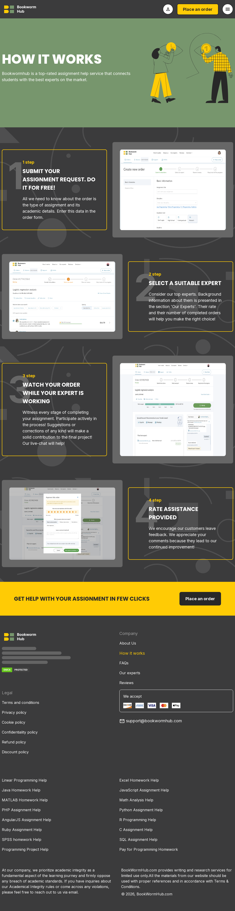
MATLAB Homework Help (25, 800)
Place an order (198, 9)
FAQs (124, 663)
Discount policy (15, 752)
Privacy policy (14, 712)
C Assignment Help (136, 829)
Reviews (126, 682)
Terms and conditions (20, 702)
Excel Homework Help (139, 780)
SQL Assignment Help (138, 839)
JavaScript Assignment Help (144, 790)
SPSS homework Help (21, 839)
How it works (132, 653)
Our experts (129, 673)
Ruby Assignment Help (22, 829)
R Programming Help (137, 819)
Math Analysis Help (136, 800)
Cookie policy (13, 722)
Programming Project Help (25, 849)
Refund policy (14, 742)
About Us (127, 643)
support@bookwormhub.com (150, 720)
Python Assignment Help (141, 810)
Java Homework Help (21, 790)
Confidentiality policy (20, 732)
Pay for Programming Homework (148, 849)
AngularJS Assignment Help (26, 819)
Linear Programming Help (24, 780)
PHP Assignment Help (21, 810)
